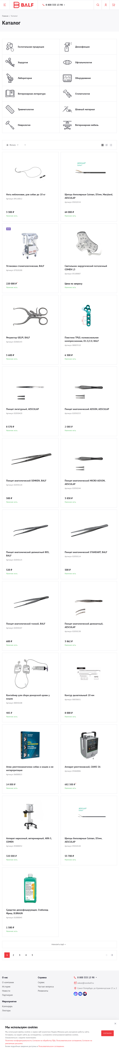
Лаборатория (25, 78)
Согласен (107, 1033)
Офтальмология (83, 62)
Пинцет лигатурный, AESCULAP (22, 409)
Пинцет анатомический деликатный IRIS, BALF (27, 554)
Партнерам (7, 995)
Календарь (7, 1006)
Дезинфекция (82, 46)
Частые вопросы (46, 986)
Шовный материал (85, 109)
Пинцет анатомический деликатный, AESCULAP (84, 625)
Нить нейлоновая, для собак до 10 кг (25, 194)
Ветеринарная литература (31, 93)
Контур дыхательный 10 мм (79, 695)
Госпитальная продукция (31, 46)
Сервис (41, 982)
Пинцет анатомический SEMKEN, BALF (26, 480)
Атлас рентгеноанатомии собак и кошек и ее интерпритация (29, 768)
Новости (6, 990)
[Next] (112, 955)
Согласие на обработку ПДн (43, 1040)
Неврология (24, 125)
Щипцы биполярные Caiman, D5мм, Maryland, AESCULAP (89, 196)
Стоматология (82, 93)
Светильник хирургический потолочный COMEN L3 (86, 267)
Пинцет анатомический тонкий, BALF (25, 623)
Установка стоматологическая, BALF (25, 265)
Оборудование (83, 78)
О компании (8, 982)
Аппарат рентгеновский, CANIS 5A (82, 766)
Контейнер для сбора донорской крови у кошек (28, 697)
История (6, 986)
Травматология (26, 109)
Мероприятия (9, 1001)
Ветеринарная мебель (86, 125)
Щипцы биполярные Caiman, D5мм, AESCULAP (83, 840)
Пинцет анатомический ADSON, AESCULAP (87, 409)
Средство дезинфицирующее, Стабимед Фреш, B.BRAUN (27, 911)
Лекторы (6, 1010)
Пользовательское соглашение (68, 1040)
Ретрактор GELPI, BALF (18, 337)
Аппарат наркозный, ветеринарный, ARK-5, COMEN (29, 840)
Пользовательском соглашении (51, 1046)
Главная (5, 16)
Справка (42, 977)
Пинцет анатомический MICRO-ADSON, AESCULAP (85, 482)
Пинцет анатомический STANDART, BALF (86, 552)
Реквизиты (43, 990)
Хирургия (23, 62)
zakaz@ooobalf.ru (85, 983)
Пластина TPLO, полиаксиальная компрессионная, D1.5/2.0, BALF (82, 339)
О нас (5, 977)
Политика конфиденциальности (18, 1040)
